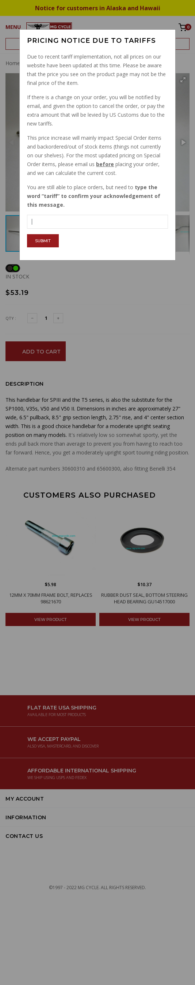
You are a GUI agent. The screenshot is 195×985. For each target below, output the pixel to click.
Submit (43, 240)
